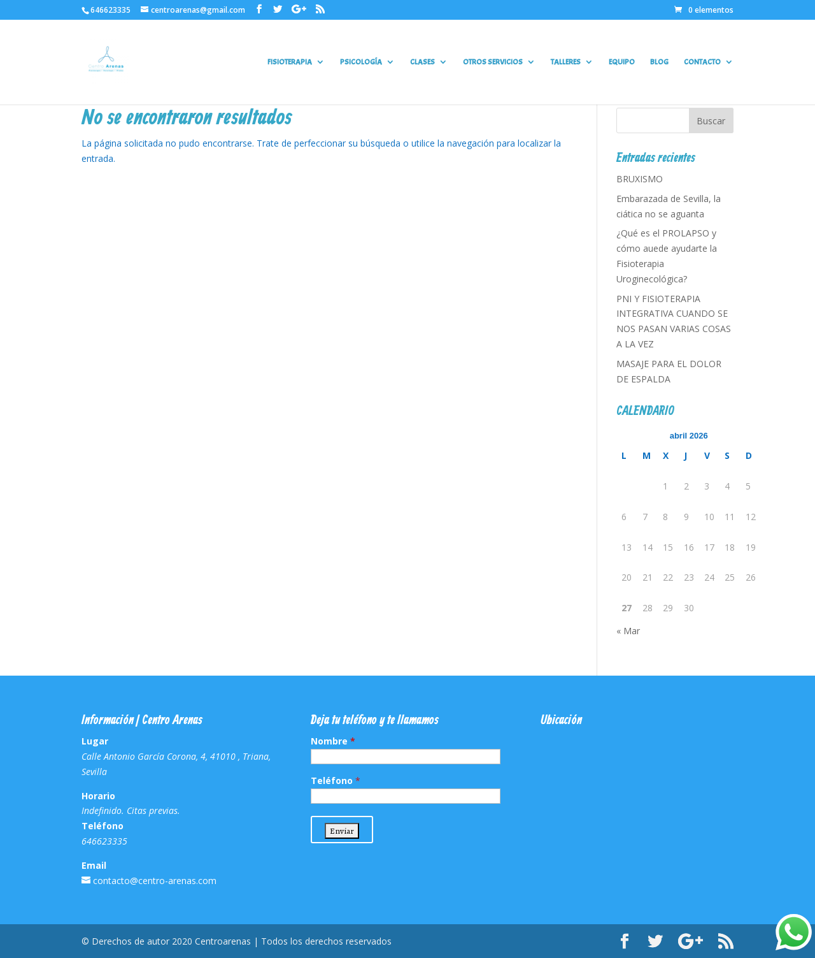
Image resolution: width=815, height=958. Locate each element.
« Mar (628, 631)
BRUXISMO (639, 179)
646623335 (110, 9)
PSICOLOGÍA (361, 62)
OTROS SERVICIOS (493, 62)
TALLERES (566, 62)
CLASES (422, 62)
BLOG (659, 62)
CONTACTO (702, 62)
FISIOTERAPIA (289, 62)
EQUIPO (622, 62)
